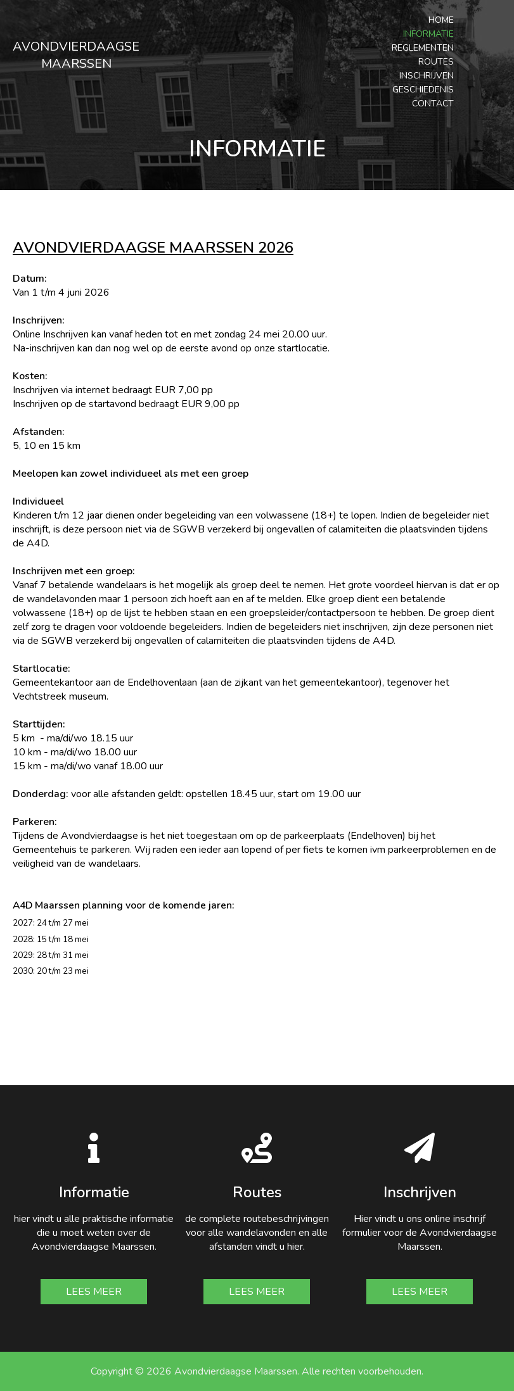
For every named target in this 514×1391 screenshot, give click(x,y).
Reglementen (423, 48)
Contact (433, 104)
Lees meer (94, 1292)
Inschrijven (426, 76)
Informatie (428, 34)
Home (441, 20)
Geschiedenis (423, 90)
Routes (436, 62)
